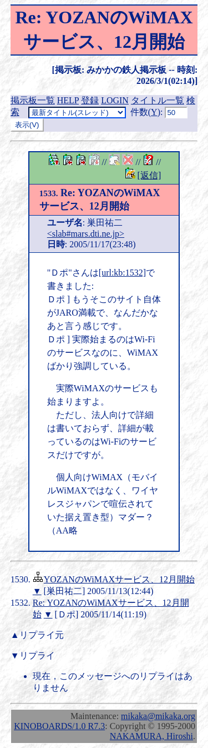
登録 (90, 100)
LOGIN (115, 100)
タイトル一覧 (157, 100)
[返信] (149, 175)
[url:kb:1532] (122, 272)
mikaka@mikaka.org (158, 716)
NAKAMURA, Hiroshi (151, 736)
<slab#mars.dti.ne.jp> (85, 233)
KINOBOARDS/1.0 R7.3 (59, 726)
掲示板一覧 (33, 100)
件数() (145, 112)
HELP (68, 100)
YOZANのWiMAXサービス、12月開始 (119, 579)
